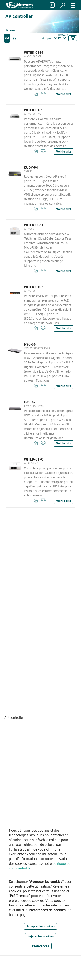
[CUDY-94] (40, 189)
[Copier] (35, 94)
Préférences (40, 946)
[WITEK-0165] (40, 131)
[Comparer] (42, 94)
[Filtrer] (72, 38)
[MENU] (73, 5)
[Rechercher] (63, 5)
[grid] (15, 38)
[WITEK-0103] (40, 308)
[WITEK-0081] (40, 248)
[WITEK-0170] (40, 481)
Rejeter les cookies (40, 936)
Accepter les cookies (40, 926)
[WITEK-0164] (40, 74)
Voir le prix (63, 94)
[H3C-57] (40, 423)
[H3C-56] (40, 366)
